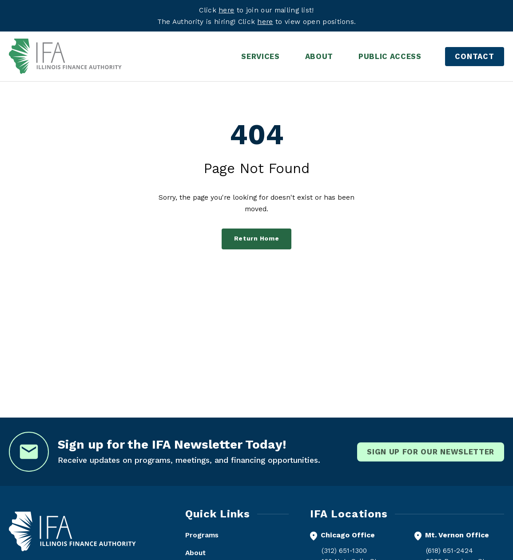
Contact (474, 56)
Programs (202, 535)
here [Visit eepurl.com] (226, 10)
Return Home (256, 238)
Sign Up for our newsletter (430, 451)
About (195, 552)
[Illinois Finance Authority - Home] (65, 56)
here (265, 21)
